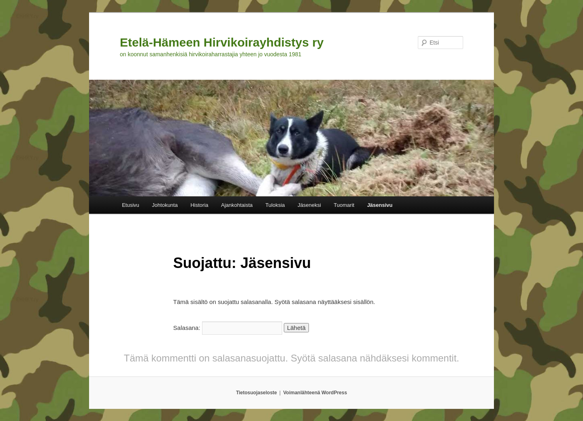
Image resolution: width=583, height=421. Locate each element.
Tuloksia (275, 205)
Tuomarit (344, 205)
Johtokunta (165, 205)
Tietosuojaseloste (256, 392)
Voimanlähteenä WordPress (315, 392)
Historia (199, 205)
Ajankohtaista (237, 205)
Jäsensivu (380, 205)
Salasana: (227, 327)
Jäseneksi (309, 205)
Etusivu (130, 205)
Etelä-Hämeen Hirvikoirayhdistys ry (222, 42)
